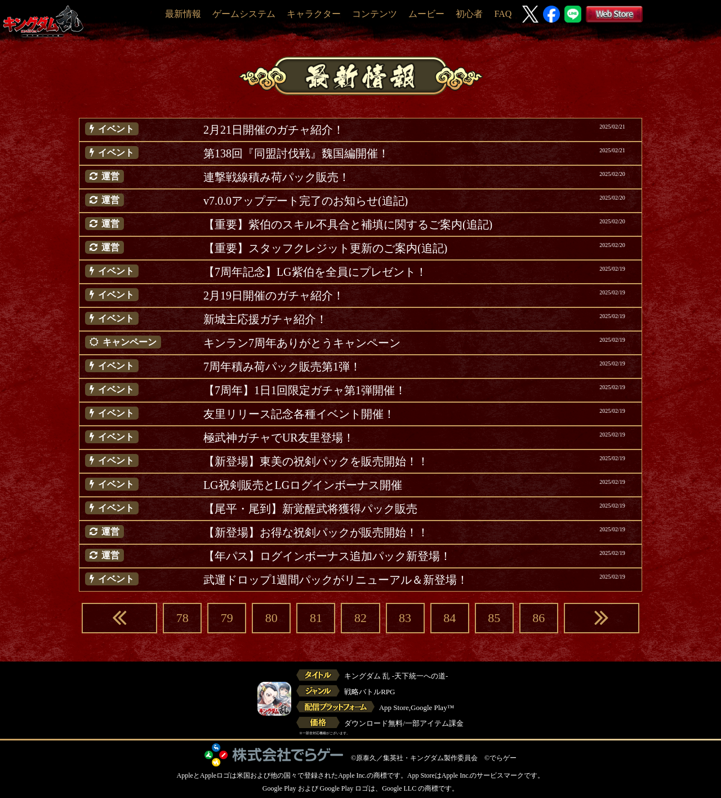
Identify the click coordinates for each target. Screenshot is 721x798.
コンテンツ (374, 14)
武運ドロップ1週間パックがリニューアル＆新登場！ (335, 579)
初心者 (469, 14)
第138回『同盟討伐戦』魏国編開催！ (296, 153)
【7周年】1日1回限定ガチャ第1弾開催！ (304, 390)
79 (227, 618)
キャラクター (314, 14)
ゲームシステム (243, 14)
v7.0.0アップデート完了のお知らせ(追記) (305, 200)
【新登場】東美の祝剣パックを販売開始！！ (316, 461)
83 (405, 618)
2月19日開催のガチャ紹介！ (273, 295)
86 (538, 618)
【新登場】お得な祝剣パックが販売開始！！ (316, 532)
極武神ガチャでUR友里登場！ (278, 437)
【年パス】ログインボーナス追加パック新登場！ (327, 556)
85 (494, 618)
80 (271, 618)
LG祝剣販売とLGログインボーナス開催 (302, 485)
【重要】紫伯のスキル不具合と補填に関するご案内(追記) (347, 224)
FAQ (502, 14)
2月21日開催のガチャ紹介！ (273, 129)
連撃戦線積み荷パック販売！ (276, 177)
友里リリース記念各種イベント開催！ (299, 414)
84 (449, 618)
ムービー (426, 14)
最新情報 (183, 14)
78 (182, 618)
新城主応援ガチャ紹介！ (265, 319)
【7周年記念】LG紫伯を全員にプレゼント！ (315, 271)
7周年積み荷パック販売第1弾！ (282, 366)
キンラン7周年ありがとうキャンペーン (301, 343)
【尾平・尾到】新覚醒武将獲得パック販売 (310, 508)
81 (316, 618)
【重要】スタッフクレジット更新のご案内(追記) (325, 248)
